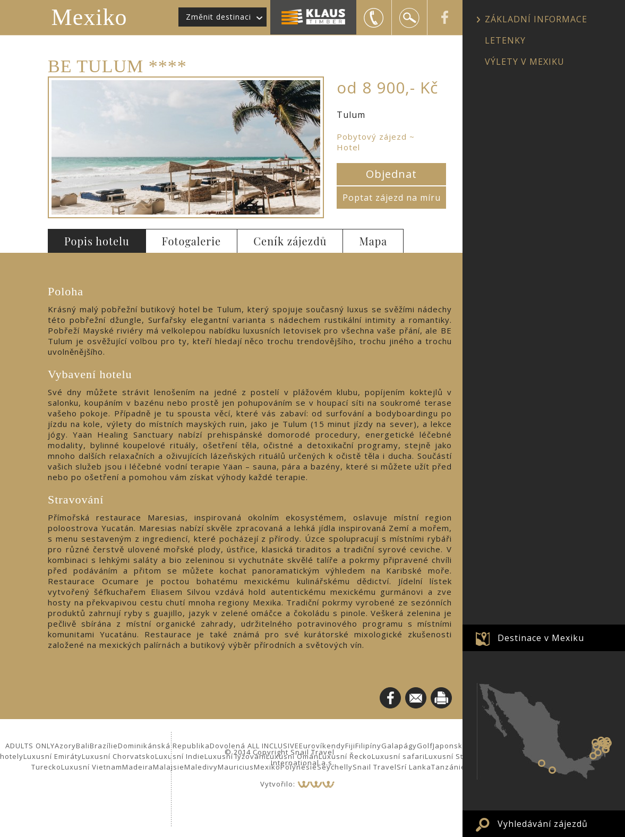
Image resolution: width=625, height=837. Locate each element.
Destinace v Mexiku (541, 638)
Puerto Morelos (608, 743)
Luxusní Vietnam (91, 767)
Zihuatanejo (541, 763)
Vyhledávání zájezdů (543, 824)
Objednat (391, 174)
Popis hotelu (97, 241)
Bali (83, 745)
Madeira (137, 767)
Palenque (593, 755)
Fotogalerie (191, 241)
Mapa (373, 241)
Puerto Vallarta (552, 770)
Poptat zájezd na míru (392, 197)
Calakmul (598, 752)
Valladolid (603, 742)
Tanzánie (448, 767)
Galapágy (399, 745)
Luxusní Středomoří (461, 756)
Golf (425, 745)
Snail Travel (375, 767)
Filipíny (368, 745)
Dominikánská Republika (164, 745)
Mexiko (89, 17)
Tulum (605, 749)
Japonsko (450, 745)
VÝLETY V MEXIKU (524, 61)
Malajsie (168, 767)
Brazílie (104, 745)
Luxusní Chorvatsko (118, 756)
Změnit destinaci (218, 17)
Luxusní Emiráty (52, 756)
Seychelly (335, 767)
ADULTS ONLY (30, 745)
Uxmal (596, 746)
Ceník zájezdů (290, 241)
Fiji (350, 745)
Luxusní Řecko (345, 756)
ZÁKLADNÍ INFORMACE (536, 19)
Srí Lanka (414, 767)
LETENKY (505, 40)
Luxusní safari (398, 756)
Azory (65, 745)
